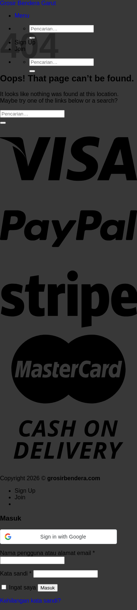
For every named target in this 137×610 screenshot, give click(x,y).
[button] (58, 536)
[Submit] (32, 71)
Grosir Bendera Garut (28, 3)
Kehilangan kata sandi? (30, 601)
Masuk (48, 588)
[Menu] (22, 15)
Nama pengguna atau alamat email (47, 553)
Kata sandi (15, 573)
